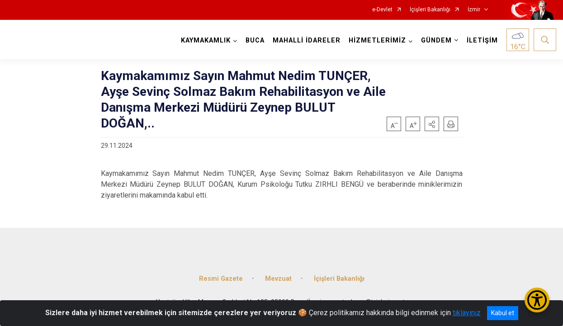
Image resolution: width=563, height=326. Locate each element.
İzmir (474, 10)
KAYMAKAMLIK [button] (206, 40)
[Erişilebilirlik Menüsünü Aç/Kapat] (537, 300)
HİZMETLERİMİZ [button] (377, 40)
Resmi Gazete (221, 279)
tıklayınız (467, 312)
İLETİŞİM (482, 40)
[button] (432, 124)
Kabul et (502, 313)
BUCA (255, 40)
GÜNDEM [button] (436, 40)
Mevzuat (278, 279)
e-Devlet (382, 10)
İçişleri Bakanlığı (430, 10)
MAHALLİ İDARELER (307, 40)
